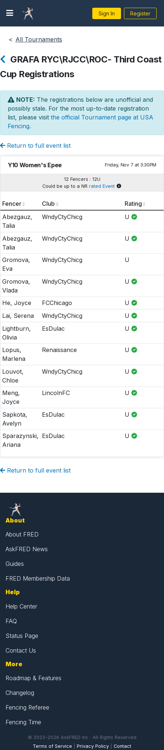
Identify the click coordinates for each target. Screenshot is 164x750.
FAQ (11, 621)
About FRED (22, 534)
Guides (15, 563)
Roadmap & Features (33, 678)
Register (140, 13)
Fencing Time (23, 722)
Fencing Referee (27, 707)
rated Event (102, 186)
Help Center (21, 606)
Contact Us (21, 650)
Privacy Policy (93, 746)
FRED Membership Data (38, 578)
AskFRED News (27, 549)
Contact (122, 746)
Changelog (20, 692)
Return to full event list (35, 145)
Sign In (107, 13)
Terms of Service (52, 746)
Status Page (22, 635)
